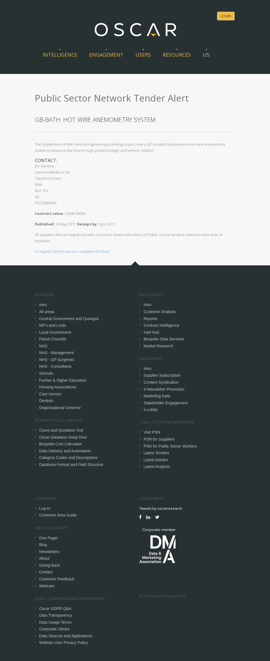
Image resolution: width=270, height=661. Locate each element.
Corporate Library (54, 629)
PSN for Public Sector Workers (170, 446)
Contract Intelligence (161, 325)
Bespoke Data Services (164, 339)
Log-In (44, 508)
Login (226, 16)
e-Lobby (151, 409)
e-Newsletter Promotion (164, 389)
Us (206, 54)
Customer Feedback (56, 579)
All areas (46, 311)
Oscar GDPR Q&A (55, 608)
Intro (43, 304)
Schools (46, 373)
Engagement (106, 54)
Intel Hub (151, 332)
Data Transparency (55, 615)
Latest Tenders (156, 453)
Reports (150, 318)
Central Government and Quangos (69, 318)
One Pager (48, 538)
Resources (177, 54)
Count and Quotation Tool (61, 430)
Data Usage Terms (55, 622)
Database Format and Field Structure (71, 464)
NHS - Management (56, 352)
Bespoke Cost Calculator (60, 444)
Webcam (47, 586)
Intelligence (60, 54)
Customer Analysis (160, 311)
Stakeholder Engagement (166, 403)
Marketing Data (157, 396)
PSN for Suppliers (159, 439)
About (44, 558)
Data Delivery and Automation (65, 451)
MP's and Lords (52, 325)
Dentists (46, 400)
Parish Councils (52, 339)
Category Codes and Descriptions (68, 457)
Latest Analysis (157, 466)
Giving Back (49, 565)
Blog (43, 544)
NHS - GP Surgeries (56, 359)
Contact (46, 572)
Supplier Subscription (162, 375)
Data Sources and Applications (66, 636)
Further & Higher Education (63, 380)
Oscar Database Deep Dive (63, 437)
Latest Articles (156, 460)
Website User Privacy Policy (63, 642)
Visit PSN (152, 432)
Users (143, 54)
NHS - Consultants (55, 366)
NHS (43, 346)
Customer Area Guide (58, 515)
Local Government (55, 332)
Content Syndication (161, 382)
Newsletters (49, 551)
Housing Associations (57, 387)
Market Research (159, 346)
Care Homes (50, 394)
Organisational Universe (60, 407)
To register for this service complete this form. (72, 251)
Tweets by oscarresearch (160, 508)
